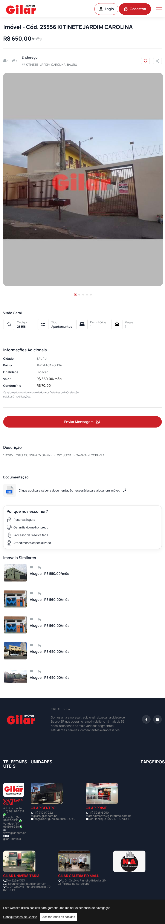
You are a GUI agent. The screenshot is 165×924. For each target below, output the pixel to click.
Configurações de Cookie (20, 917)
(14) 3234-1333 (15, 880)
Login (106, 8)
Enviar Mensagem (82, 422)
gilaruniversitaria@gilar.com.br (26, 883)
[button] (75, 294)
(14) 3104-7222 (43, 812)
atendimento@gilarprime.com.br (109, 815)
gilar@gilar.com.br (45, 815)
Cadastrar (135, 8)
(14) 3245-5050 (98, 812)
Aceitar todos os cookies (58, 917)
